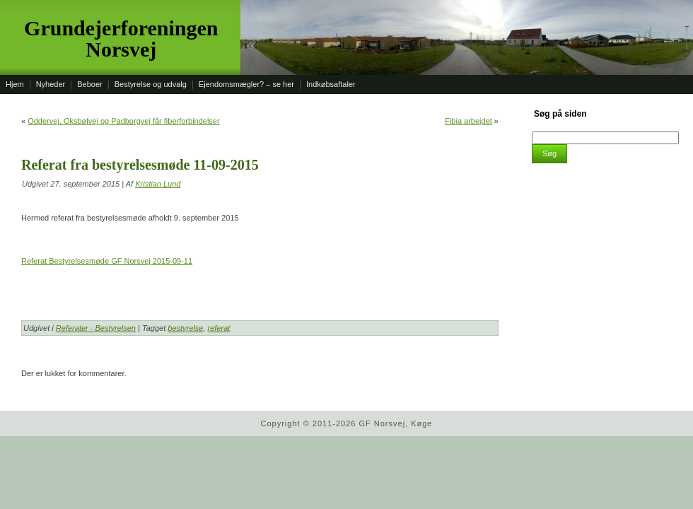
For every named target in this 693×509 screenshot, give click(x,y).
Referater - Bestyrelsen (96, 328)
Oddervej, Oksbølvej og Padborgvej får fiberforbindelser (123, 121)
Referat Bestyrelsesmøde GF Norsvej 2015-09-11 (106, 261)
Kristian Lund (157, 184)
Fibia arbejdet (468, 121)
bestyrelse (185, 328)
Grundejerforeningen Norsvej (121, 38)
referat (219, 328)
